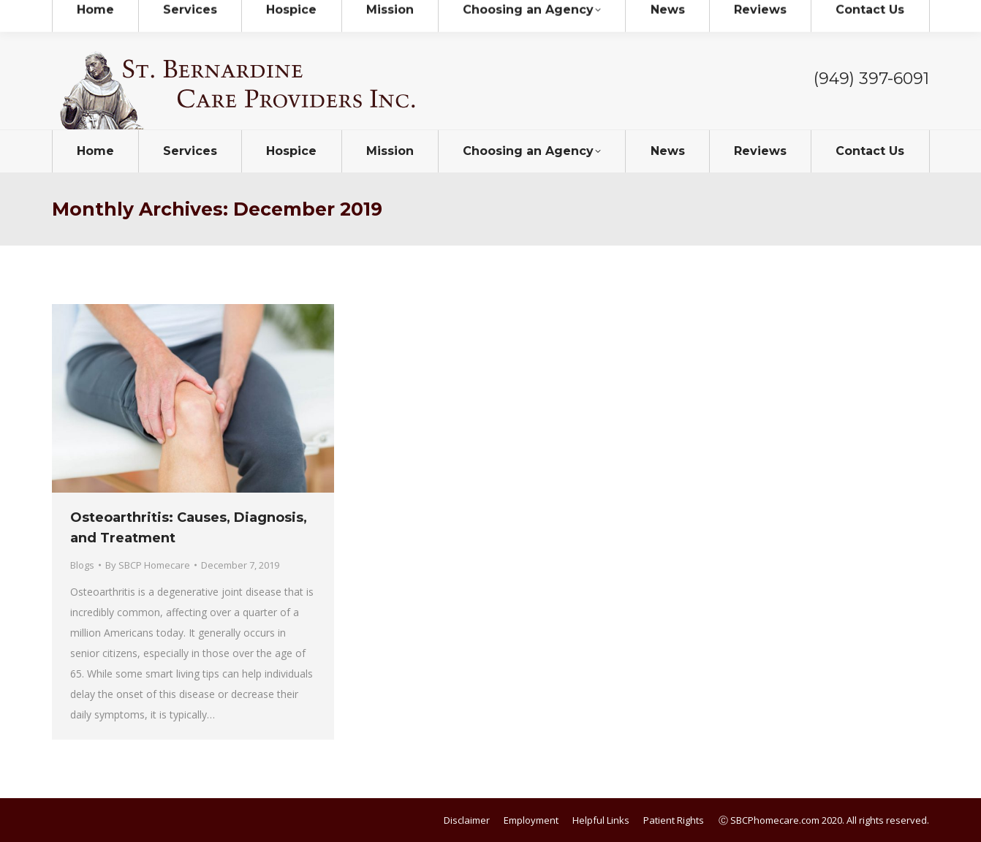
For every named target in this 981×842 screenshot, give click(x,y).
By (147, 565)
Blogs (82, 565)
